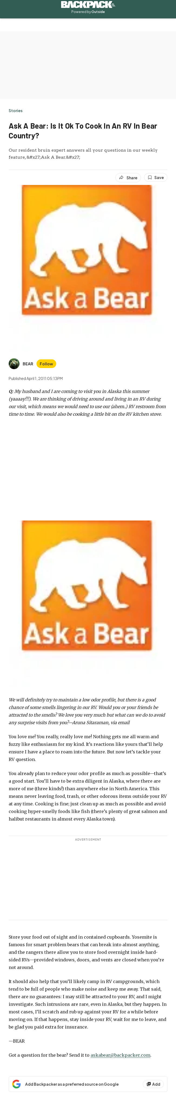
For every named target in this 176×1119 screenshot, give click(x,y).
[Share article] (128, 177)
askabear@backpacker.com (120, 1055)
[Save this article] (155, 177)
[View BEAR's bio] (21, 363)
